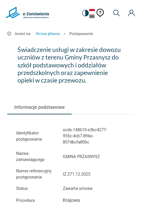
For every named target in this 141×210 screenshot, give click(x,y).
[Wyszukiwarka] (116, 13)
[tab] (39, 107)
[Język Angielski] (92, 17)
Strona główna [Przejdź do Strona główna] (48, 33)
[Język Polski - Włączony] (92, 9)
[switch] (85, 13)
